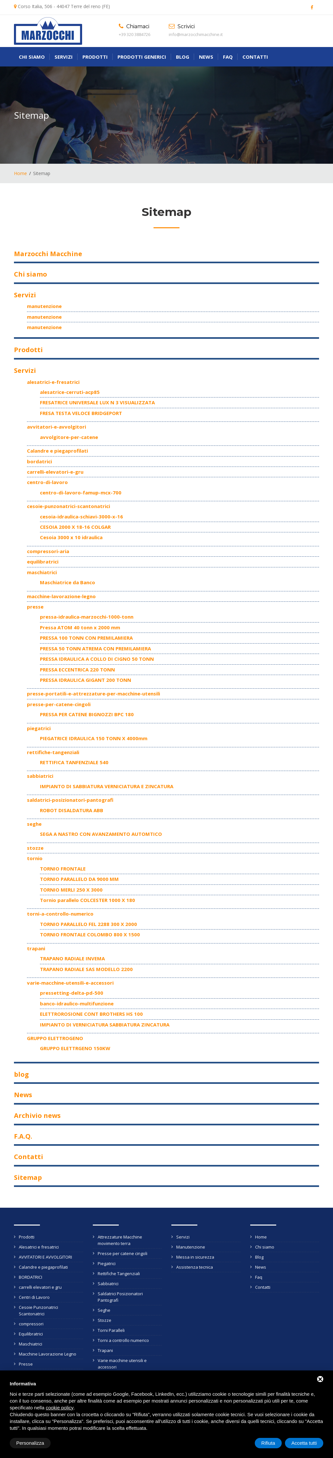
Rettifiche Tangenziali (119, 1273)
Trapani (105, 1350)
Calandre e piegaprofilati (43, 1267)
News (206, 56)
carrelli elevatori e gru (40, 1287)
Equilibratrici (31, 1334)
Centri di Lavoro (34, 1297)
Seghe (104, 1310)
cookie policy (60, 1407)
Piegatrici (107, 1263)
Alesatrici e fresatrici (39, 1247)
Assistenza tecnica (194, 1267)
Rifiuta (268, 1443)
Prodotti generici (141, 56)
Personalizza (30, 1443)
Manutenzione (190, 1247)
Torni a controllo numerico (123, 1340)
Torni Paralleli (111, 1330)
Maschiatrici (30, 1344)
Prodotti (95, 56)
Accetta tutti (304, 1443)
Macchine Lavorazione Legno (47, 1354)
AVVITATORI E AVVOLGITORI (45, 1257)
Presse (26, 1364)
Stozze (104, 1320)
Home (20, 173)
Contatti (255, 56)
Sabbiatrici (108, 1283)
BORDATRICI (30, 1277)
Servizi (64, 56)
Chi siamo (32, 56)
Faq (228, 56)
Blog (182, 56)
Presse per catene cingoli (122, 1253)
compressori (31, 1324)
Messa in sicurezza (195, 1257)
